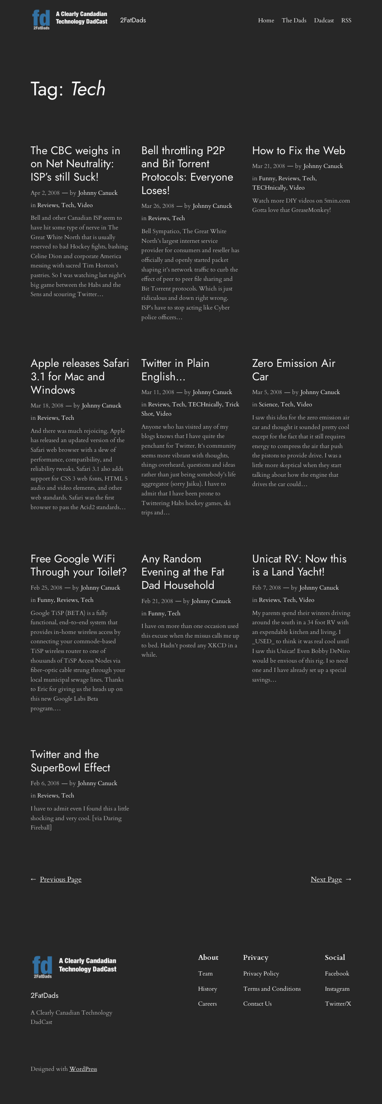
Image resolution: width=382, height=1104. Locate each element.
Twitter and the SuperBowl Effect (70, 761)
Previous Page (56, 879)
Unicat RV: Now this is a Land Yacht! (299, 565)
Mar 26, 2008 (157, 206)
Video (85, 205)
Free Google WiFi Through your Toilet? (79, 565)
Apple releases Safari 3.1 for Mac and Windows (80, 376)
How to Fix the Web (298, 150)
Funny (267, 178)
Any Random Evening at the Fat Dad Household (182, 572)
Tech (67, 205)
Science (268, 404)
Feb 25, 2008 (46, 588)
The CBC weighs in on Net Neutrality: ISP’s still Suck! (75, 164)
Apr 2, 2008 (45, 193)
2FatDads (133, 20)
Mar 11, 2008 (157, 392)
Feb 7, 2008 (266, 588)
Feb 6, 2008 (45, 783)
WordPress (83, 1069)
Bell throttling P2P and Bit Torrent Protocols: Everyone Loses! (187, 170)
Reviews (47, 205)
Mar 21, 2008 (268, 166)
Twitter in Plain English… (175, 369)
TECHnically (269, 188)
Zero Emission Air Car (293, 369)
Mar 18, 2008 (47, 406)
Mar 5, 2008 (267, 392)
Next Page (331, 879)
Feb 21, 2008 (157, 601)
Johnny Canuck (98, 193)
